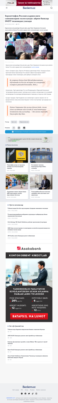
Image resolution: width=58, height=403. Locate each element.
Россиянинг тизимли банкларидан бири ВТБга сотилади (38, 166)
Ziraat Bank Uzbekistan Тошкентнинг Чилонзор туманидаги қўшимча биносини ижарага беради (28, 356)
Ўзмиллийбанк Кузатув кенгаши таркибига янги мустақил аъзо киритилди (40, 193)
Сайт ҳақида (15, 390)
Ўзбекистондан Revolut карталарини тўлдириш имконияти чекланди (28, 208)
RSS (22, 390)
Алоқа (26, 390)
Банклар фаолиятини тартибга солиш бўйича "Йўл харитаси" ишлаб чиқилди (27, 342)
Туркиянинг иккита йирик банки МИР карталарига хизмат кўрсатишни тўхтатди (16, 193)
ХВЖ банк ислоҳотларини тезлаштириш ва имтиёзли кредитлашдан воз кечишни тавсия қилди (29, 228)
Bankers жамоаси (41, 390)
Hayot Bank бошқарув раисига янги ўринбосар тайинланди (25, 349)
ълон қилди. (35, 67)
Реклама (32, 390)
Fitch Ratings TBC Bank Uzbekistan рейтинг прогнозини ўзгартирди (27, 222)
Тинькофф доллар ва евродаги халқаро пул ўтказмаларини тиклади (16, 166)
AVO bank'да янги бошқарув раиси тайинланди (21, 236)
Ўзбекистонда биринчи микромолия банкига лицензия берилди (26, 329)
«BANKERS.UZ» (10, 398)
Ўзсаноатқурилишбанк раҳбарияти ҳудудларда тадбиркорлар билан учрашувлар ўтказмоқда (27, 215)
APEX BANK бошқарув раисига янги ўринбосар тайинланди (25, 335)
